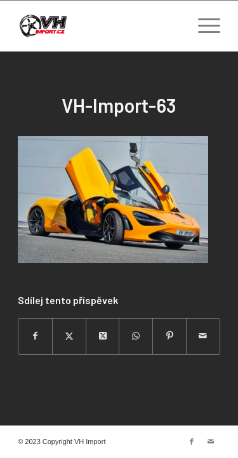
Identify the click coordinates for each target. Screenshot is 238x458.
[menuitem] (202, 26)
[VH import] (99, 26)
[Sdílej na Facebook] (35, 336)
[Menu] (202, 26)
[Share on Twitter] (102, 336)
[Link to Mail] (210, 441)
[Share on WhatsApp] (135, 336)
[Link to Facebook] (191, 441)
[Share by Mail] (203, 336)
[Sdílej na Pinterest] (169, 336)
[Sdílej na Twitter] (69, 336)
